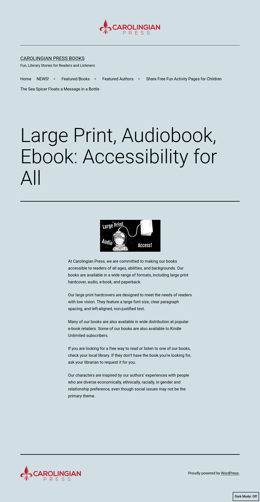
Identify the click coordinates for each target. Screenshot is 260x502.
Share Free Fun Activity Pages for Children (184, 78)
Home (25, 78)
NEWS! (43, 78)
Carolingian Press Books (52, 58)
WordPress (230, 473)
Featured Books (76, 78)
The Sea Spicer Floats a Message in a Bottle (59, 89)
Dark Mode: (246, 496)
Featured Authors (117, 78)
